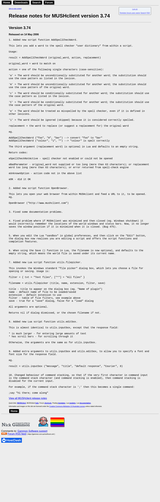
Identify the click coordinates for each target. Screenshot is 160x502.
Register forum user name (130, 13)
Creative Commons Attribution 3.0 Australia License (67, 462)
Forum (49, 2)
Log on (135, 9)
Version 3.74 (20, 28)
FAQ (148, 13)
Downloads (21, 2)
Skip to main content (15, 8)
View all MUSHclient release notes (28, 454)
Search (36, 2)
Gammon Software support (32, 487)
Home (6, 2)
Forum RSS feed (17, 490)
